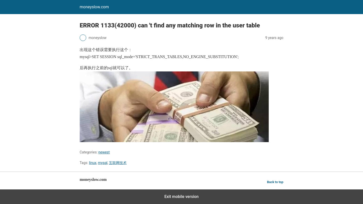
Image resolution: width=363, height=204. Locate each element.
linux (92, 163)
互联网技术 (118, 163)
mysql (103, 163)
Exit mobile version (181, 196)
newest (104, 152)
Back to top (275, 182)
